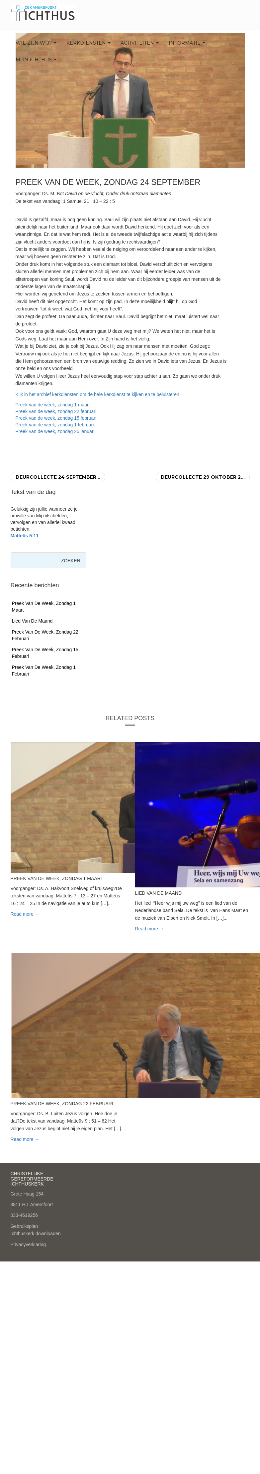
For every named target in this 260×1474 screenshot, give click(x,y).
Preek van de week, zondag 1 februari (55, 424)
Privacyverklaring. (29, 1244)
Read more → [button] (25, 914)
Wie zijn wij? (36, 43)
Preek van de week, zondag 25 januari (55, 431)
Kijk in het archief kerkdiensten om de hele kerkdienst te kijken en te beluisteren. (98, 394)
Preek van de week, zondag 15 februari (56, 418)
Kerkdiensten (88, 43)
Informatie (187, 43)
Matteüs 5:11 (25, 535)
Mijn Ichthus (36, 60)
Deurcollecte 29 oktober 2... (203, 477)
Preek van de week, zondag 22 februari (56, 411)
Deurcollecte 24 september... (58, 477)
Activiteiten (140, 43)
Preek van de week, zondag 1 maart (53, 404)
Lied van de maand (32, 621)
